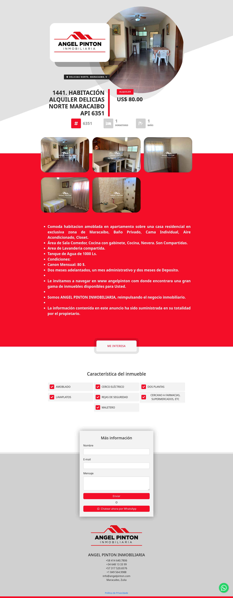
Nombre (88, 445)
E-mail (87, 459)
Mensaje (88, 473)
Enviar (116, 496)
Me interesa (116, 346)
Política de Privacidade (116, 592)
